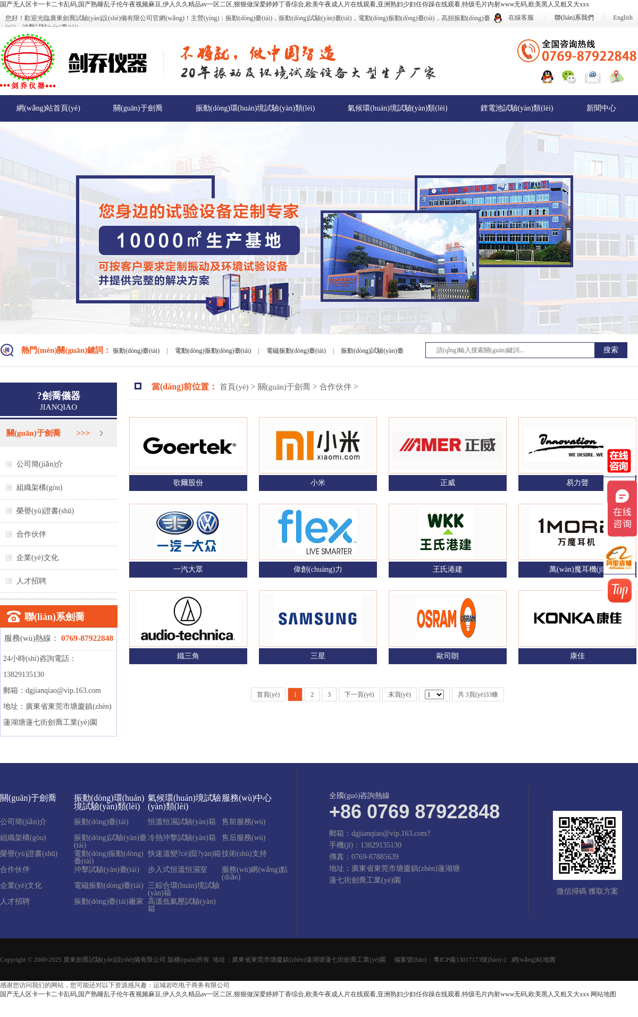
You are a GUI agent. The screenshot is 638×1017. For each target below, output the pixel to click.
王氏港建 (448, 569)
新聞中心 (601, 108)
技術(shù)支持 (244, 854)
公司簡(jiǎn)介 (39, 464)
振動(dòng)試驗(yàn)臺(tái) (110, 841)
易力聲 (577, 483)
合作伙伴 (31, 534)
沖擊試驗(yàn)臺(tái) (106, 870)
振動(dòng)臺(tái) (137, 350)
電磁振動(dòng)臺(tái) (297, 350)
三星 (317, 656)
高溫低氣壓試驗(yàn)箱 (182, 905)
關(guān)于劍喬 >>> (48, 433)
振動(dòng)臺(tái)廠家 (109, 901)
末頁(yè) (399, 694)
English (623, 17)
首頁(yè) (234, 387)
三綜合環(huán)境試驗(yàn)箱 (184, 889)
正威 (447, 483)
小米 (317, 483)
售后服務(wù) (243, 838)
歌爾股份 (188, 483)
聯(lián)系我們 (574, 17)
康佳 (577, 656)
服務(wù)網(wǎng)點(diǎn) (255, 873)
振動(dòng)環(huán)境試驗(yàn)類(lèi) (255, 108)
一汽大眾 (188, 569)
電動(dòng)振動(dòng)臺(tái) (214, 350)
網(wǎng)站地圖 (533, 959)
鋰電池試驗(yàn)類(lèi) (517, 108)
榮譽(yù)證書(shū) (45, 511)
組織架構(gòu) (39, 487)
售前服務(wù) (243, 822)
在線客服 (514, 17)
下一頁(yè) (359, 694)
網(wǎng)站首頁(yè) (48, 108)
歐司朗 (447, 656)
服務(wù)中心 (38, 135)
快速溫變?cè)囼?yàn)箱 (184, 854)
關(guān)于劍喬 (138, 108)
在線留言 (108, 135)
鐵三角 (188, 656)
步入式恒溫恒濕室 (177, 870)
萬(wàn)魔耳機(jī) (577, 569)
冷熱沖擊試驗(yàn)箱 (182, 838)
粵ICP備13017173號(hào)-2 (470, 959)
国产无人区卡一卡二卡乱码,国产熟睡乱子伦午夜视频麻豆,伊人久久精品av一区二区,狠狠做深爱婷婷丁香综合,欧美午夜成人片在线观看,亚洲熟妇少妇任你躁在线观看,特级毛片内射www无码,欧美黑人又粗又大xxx (294, 4)
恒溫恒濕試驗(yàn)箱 (182, 822)
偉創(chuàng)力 (317, 569)
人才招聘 (31, 581)
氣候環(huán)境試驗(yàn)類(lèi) (397, 108)
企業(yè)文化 (37, 558)
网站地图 (603, 994)
